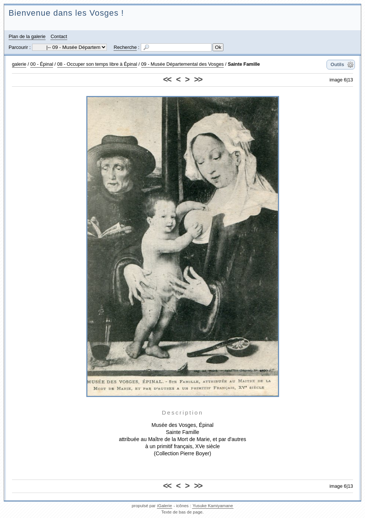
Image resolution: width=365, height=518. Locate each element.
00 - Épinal (41, 64)
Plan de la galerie (27, 36)
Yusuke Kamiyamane (212, 505)
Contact (58, 36)
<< (167, 79)
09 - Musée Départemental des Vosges (182, 64)
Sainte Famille (244, 64)
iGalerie (164, 505)
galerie (19, 64)
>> (198, 79)
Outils (337, 64)
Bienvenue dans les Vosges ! (66, 13)
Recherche (125, 47)
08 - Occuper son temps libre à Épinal (97, 64)
